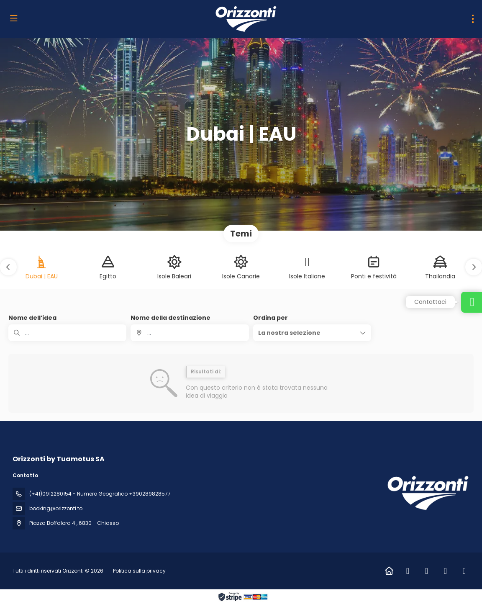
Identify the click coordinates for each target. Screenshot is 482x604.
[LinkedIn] (445, 571)
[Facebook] (408, 571)
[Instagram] (426, 571)
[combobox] (190, 332)
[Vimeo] (464, 571)
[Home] (389, 571)
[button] (8, 267)
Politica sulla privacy (139, 570)
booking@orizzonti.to (55, 508)
